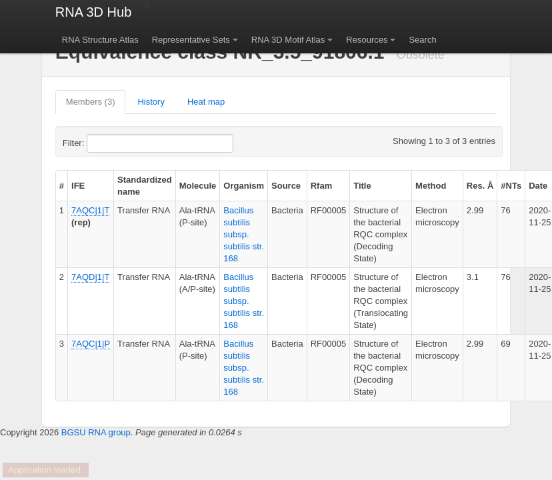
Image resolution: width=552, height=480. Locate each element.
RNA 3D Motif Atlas (288, 40)
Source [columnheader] (286, 186)
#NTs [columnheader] (511, 186)
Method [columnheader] (430, 186)
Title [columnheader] (362, 186)
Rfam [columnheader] (322, 186)
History (150, 102)
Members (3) (90, 102)
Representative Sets (191, 40)
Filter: (106, 143)
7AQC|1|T (90, 210)
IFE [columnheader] (78, 186)
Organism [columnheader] (243, 186)
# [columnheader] (61, 186)
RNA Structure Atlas (100, 40)
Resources (366, 40)
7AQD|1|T (90, 277)
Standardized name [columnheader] (144, 186)
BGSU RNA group (96, 432)
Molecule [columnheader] (198, 186)
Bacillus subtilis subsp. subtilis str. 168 (243, 234)
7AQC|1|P (90, 344)
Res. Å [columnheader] (480, 186)
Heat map (206, 102)
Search (422, 40)
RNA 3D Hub (93, 12)
